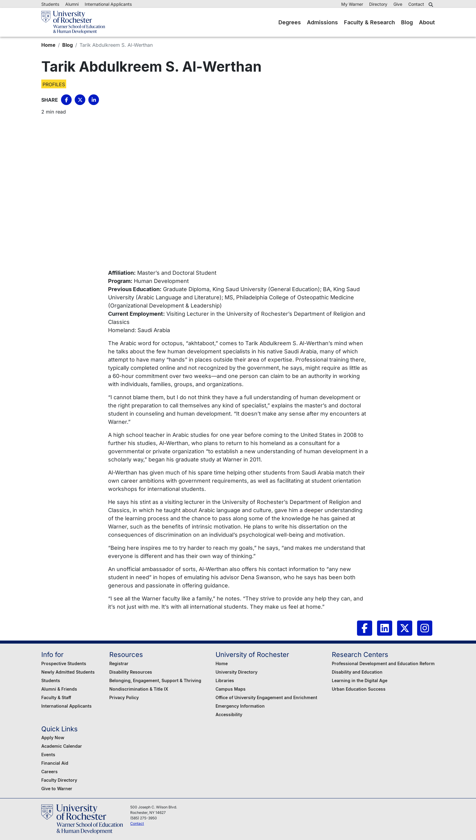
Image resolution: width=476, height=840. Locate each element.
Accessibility (229, 714)
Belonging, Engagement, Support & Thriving (155, 680)
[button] (432, 4)
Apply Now (52, 737)
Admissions (322, 22)
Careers (49, 771)
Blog (407, 22)
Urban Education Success (359, 689)
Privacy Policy (124, 697)
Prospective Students (63, 663)
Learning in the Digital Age (359, 680)
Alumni (72, 4)
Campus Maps (231, 689)
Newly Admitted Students (68, 672)
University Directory (236, 672)
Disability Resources (130, 672)
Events (48, 754)
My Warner (352, 4)
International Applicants (108, 4)
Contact (416, 4)
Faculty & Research (369, 22)
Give (397, 4)
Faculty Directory (59, 780)
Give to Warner (56, 788)
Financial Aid (54, 763)
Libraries (225, 680)
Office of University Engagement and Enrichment (266, 697)
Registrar (118, 663)
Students (50, 4)
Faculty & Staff (56, 697)
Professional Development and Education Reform (383, 663)
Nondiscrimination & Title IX (138, 689)
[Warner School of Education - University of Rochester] (73, 22)
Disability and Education (357, 672)
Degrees (289, 22)
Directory (378, 4)
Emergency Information (240, 706)
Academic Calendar (61, 746)
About (427, 22)
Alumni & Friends (59, 689)
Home (48, 45)
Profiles (53, 84)
